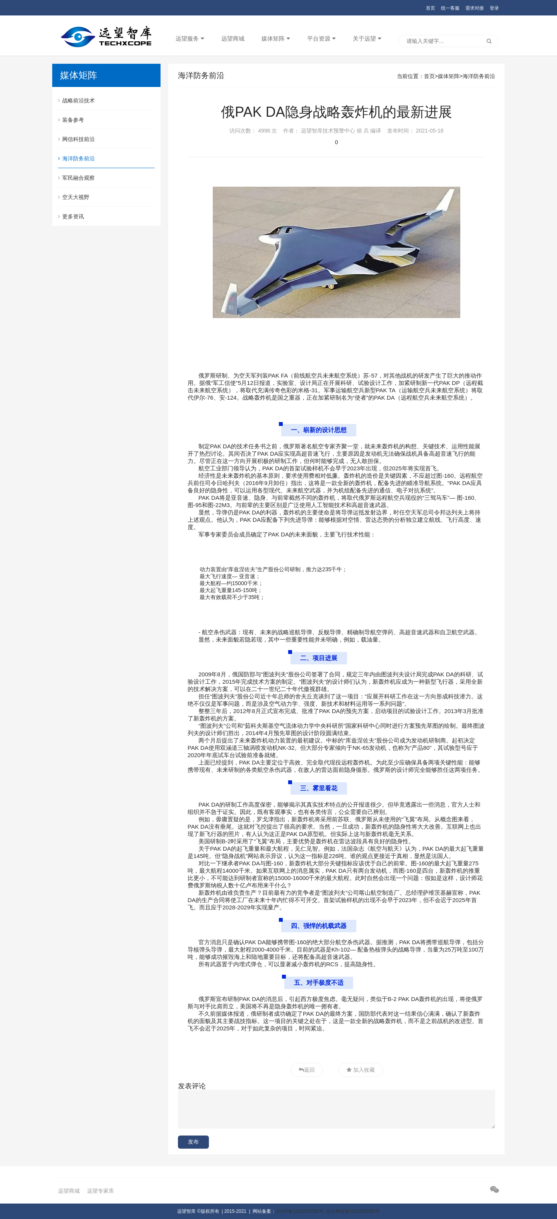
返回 (309, 1070)
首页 (430, 8)
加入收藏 (363, 1070)
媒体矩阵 (273, 38)
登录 (494, 8)
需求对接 (474, 8)
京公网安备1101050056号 (353, 1211)
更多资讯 (71, 216)
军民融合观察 (76, 178)
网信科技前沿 (76, 139)
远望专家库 (100, 1191)
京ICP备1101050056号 (299, 1211)
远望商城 (232, 38)
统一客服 (450, 8)
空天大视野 (73, 197)
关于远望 (364, 38)
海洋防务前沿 (76, 158)
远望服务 (187, 38)
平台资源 (318, 38)
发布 (193, 1142)
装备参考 (71, 120)
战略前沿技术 (76, 100)
